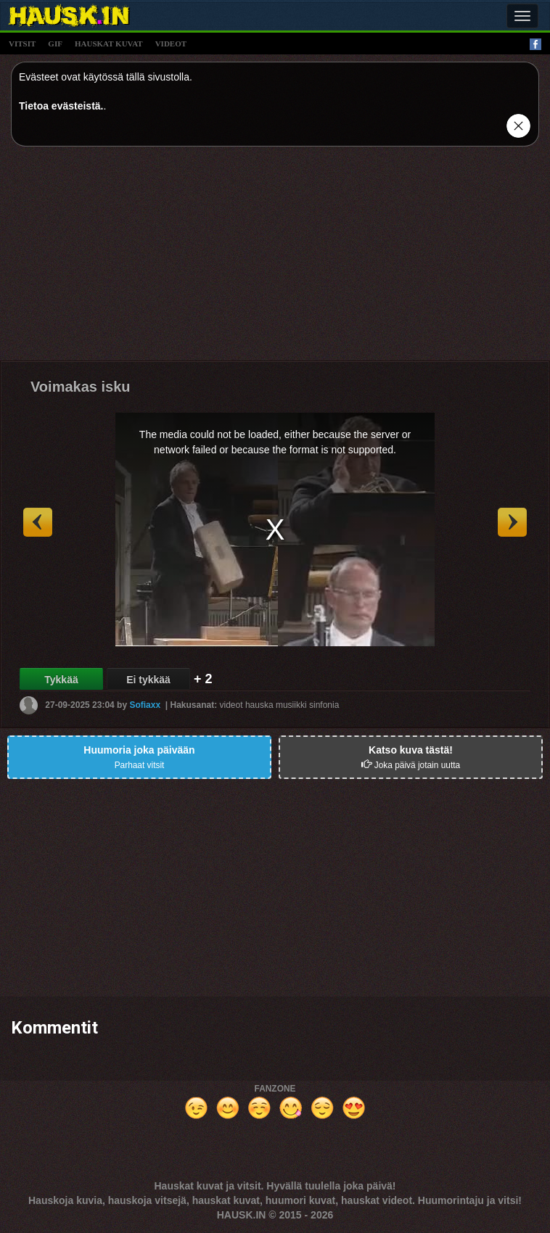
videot (170, 43)
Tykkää (61, 679)
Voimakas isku (80, 387)
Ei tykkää (148, 679)
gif (55, 43)
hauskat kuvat (109, 43)
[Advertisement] (275, 258)
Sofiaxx (144, 705)
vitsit (22, 43)
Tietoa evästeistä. (61, 106)
